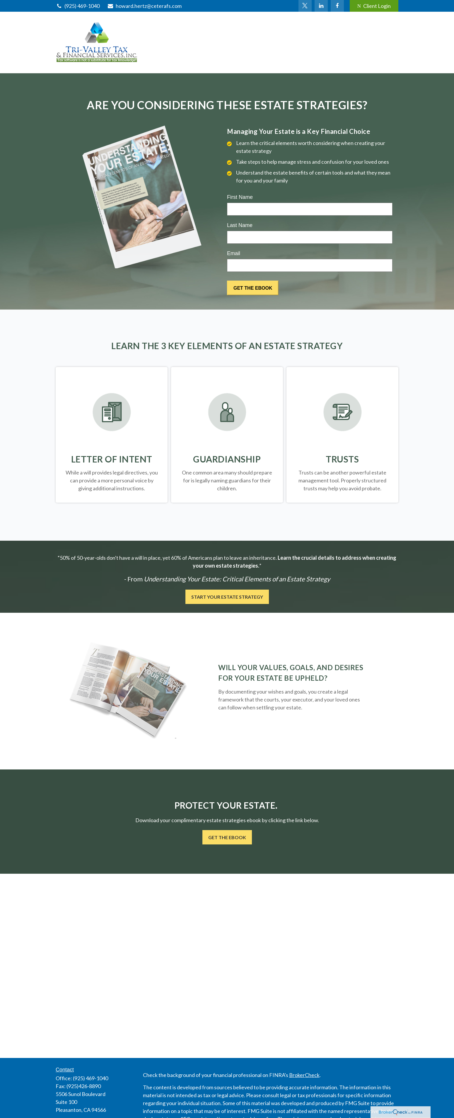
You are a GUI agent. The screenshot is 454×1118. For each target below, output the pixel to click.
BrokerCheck (304, 1075)
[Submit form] (253, 288)
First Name (240, 197)
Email (233, 253)
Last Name (239, 225)
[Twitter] (305, 6)
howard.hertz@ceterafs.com (144, 6)
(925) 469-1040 (78, 6)
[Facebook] (337, 6)
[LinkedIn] (321, 6)
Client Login (374, 6)
